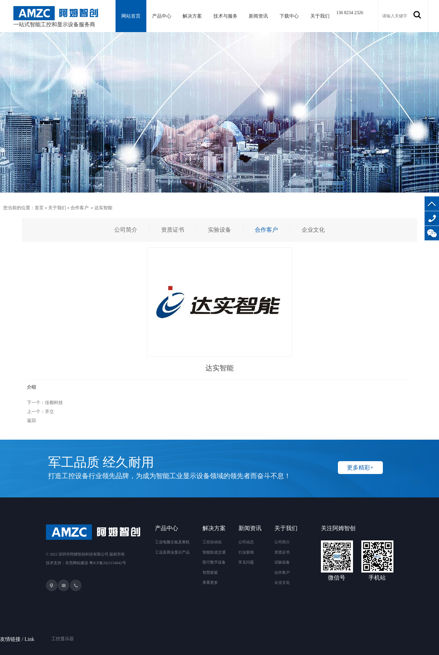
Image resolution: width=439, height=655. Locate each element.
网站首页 (131, 16)
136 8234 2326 (349, 12)
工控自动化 (212, 542)
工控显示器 (62, 630)
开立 (49, 411)
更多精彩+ (360, 467)
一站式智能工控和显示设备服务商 (56, 17)
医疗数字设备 (214, 562)
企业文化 (282, 582)
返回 (31, 420)
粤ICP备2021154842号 (107, 563)
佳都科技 (54, 402)
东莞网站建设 (76, 563)
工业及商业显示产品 (172, 552)
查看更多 (210, 582)
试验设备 (282, 562)
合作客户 (80, 207)
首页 (39, 207)
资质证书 (282, 552)
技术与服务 (225, 16)
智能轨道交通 (214, 552)
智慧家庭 (210, 572)
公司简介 (282, 542)
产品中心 (161, 16)
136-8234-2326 (432, 218)
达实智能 (103, 207)
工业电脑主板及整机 (172, 542)
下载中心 (289, 16)
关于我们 (320, 16)
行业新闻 (246, 552)
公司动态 (246, 542)
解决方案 (192, 16)
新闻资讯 (258, 16)
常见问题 (246, 562)
